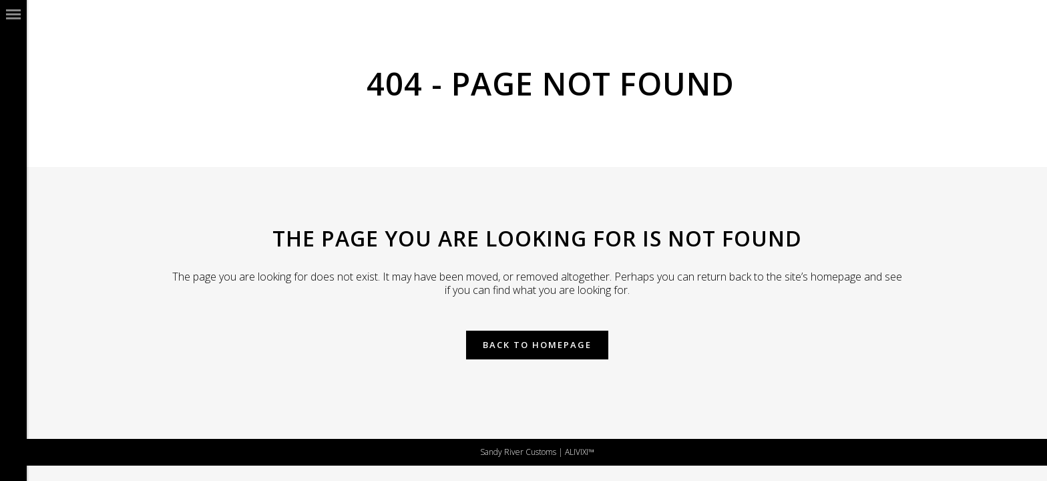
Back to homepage (537, 345)
